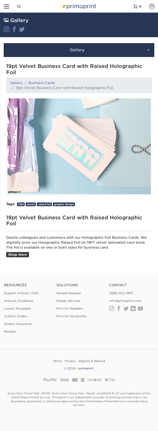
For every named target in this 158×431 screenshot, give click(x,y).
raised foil (44, 204)
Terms (57, 361)
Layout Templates (17, 308)
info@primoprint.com (125, 301)
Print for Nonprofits (71, 316)
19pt (21, 204)
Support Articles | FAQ (21, 293)
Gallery (110, 50)
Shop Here (17, 255)
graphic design (64, 204)
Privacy (70, 361)
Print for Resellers (69, 308)
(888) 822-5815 (121, 293)
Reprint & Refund (92, 361)
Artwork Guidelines (18, 301)
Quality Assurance (18, 324)
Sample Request (68, 293)
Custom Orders (15, 316)
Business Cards (41, 83)
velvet (31, 204)
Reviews (10, 331)
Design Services (68, 301)
